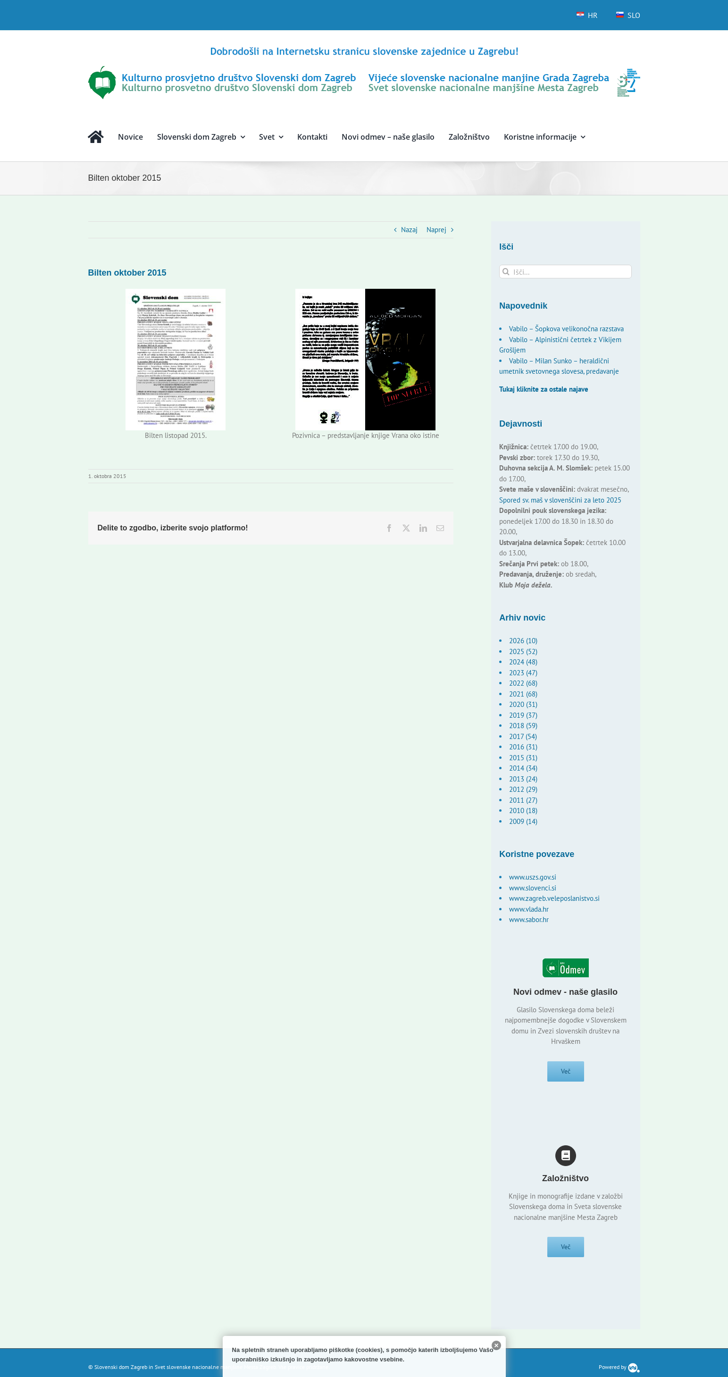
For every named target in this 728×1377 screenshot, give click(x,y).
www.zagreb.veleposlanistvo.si (554, 898)
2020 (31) (523, 704)
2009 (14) (523, 821)
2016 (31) (523, 746)
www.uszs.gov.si (532, 877)
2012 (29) (523, 789)
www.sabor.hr (529, 919)
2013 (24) (523, 778)
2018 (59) (523, 725)
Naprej (436, 229)
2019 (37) (523, 715)
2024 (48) (523, 661)
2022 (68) (523, 683)
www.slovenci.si (532, 887)
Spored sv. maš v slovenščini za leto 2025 (560, 499)
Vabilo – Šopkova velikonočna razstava (566, 328)
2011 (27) (523, 800)
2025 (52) (523, 651)
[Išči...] (565, 271)
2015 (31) (523, 757)
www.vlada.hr (529, 909)
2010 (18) (523, 810)
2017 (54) (523, 736)
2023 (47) (523, 672)
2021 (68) (523, 693)
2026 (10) (523, 640)
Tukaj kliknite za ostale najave (543, 389)
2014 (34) (523, 768)
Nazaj (409, 229)
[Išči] (506, 271)
